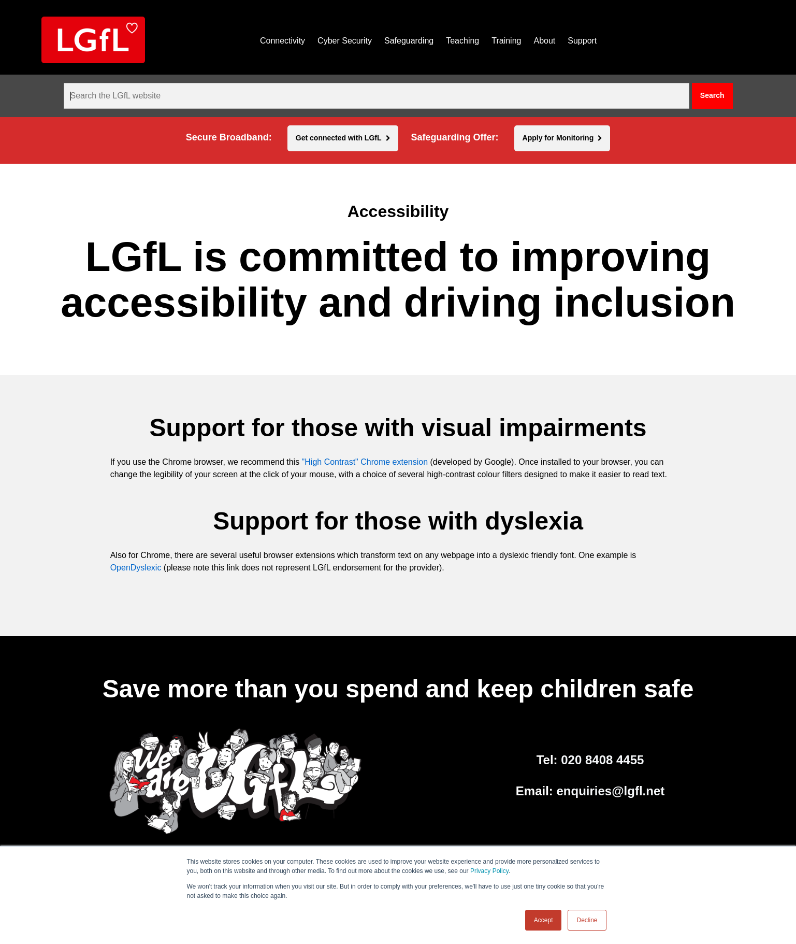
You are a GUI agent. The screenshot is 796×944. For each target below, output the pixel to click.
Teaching (462, 40)
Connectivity (282, 40)
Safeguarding (408, 40)
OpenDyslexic (136, 567)
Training (506, 40)
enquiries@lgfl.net (611, 791)
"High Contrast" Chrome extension (365, 461)
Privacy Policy (489, 871)
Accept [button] (543, 920)
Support (582, 40)
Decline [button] (586, 920)
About (544, 40)
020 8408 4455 (602, 760)
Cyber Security (344, 40)
